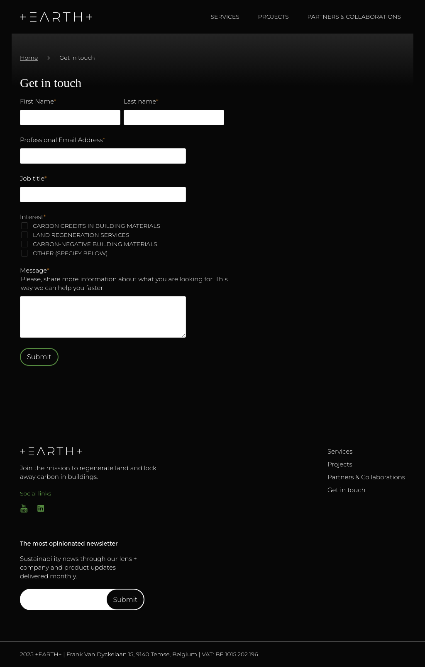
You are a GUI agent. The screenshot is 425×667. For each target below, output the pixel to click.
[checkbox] (122, 239)
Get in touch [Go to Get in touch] (346, 490)
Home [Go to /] (29, 57)
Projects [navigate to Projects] (273, 16)
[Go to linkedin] (41, 510)
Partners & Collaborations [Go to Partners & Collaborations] (366, 477)
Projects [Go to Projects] (339, 464)
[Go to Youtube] (24, 510)
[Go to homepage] (60, 17)
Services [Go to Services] (339, 451)
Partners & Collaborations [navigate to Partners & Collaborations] (354, 16)
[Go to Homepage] (92, 451)
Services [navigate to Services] (225, 16)
